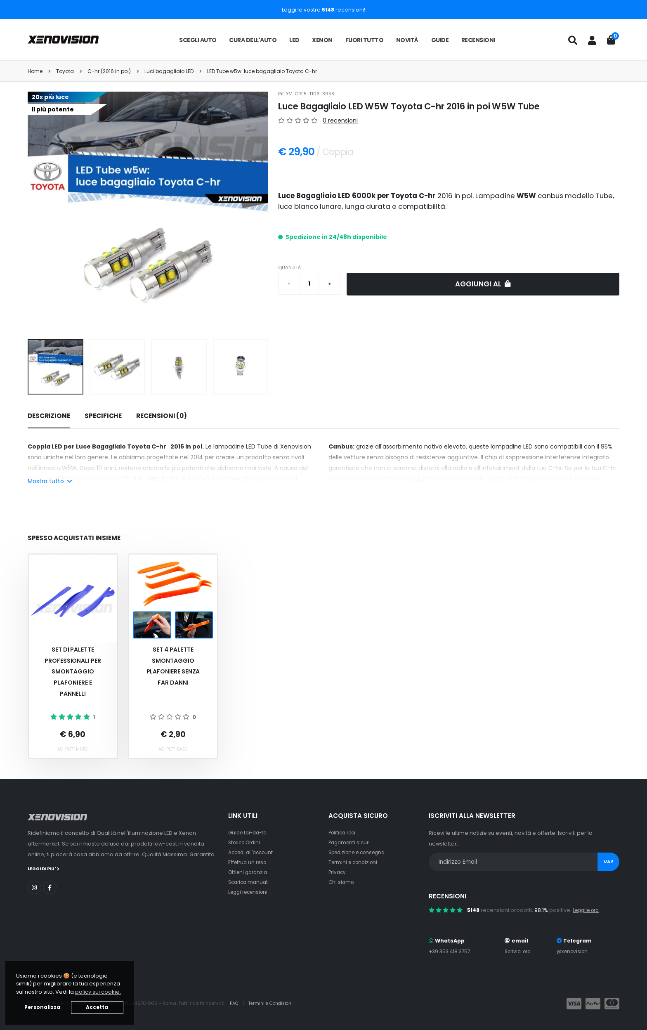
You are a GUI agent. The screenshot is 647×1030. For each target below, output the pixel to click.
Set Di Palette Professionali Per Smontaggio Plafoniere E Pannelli (73, 671)
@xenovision (573, 951)
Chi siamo (341, 882)
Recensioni (478, 40)
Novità (407, 40)
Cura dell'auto (252, 40)
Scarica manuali (250, 882)
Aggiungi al (483, 284)
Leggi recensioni (250, 891)
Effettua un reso (248, 862)
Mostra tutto (50, 481)
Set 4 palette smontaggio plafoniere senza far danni (173, 666)
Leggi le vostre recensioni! (323, 9)
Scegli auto (198, 40)
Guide (440, 40)
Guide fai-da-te (249, 832)
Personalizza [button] (42, 1007)
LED (294, 40)
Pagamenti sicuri (350, 842)
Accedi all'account (253, 852)
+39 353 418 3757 (451, 951)
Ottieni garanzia (249, 872)
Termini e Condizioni (274, 1003)
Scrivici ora (519, 951)
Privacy (337, 872)
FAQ (235, 1003)
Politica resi (343, 832)
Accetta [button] (97, 1007)
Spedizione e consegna (360, 852)
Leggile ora (588, 910)
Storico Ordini (246, 842)
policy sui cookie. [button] (98, 992)
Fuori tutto (364, 40)
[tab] (49, 416)
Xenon (322, 40)
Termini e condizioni (355, 862)
